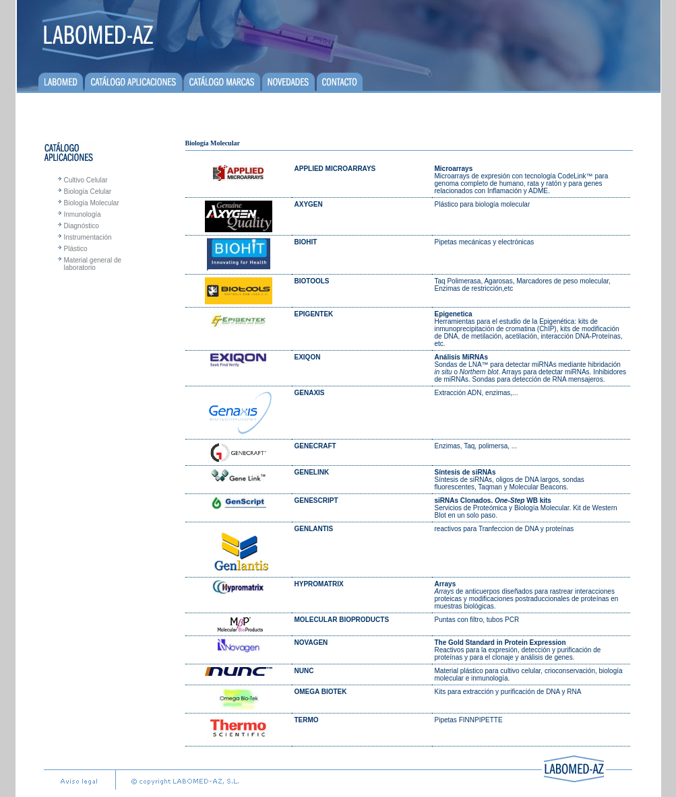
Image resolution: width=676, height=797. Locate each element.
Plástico (76, 248)
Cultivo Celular (86, 180)
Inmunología (82, 214)
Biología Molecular (91, 203)
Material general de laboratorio (93, 263)
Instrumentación (88, 237)
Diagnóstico (81, 226)
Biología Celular (88, 191)
